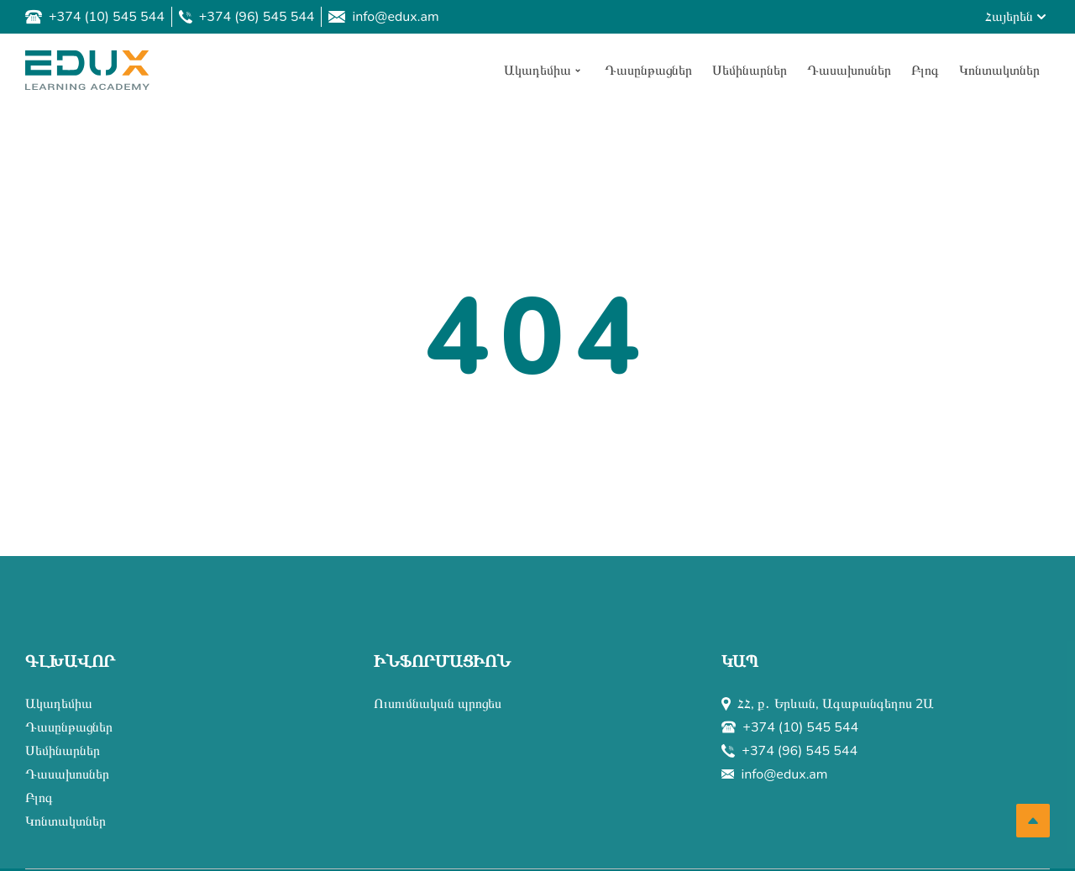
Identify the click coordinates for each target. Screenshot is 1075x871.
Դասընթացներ (69, 727)
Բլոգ (39, 798)
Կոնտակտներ (65, 821)
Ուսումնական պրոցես (437, 704)
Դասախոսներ (67, 774)
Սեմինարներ (62, 751)
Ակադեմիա (58, 704)
